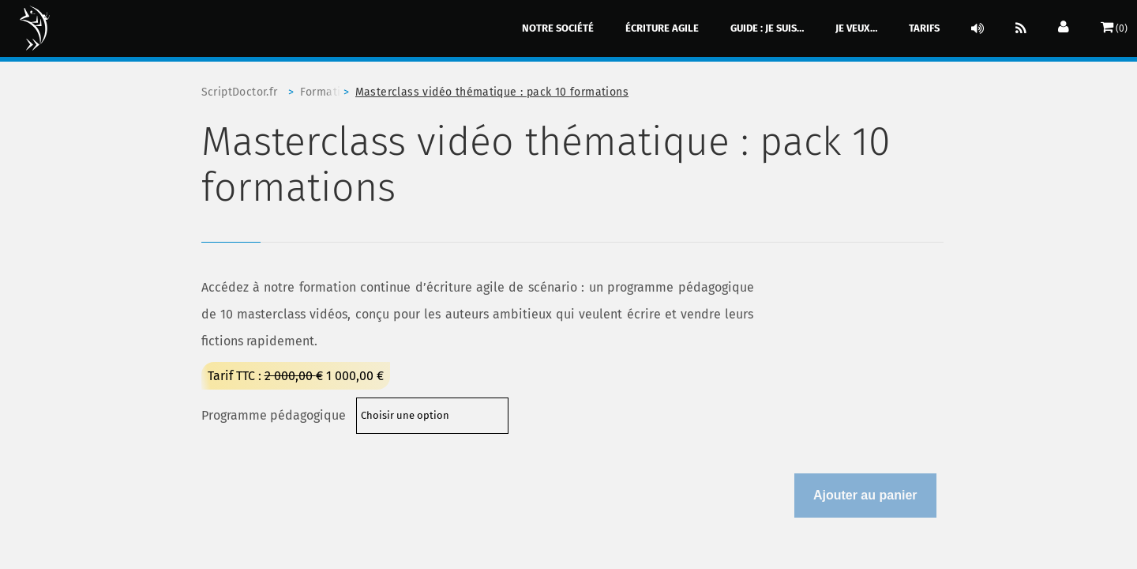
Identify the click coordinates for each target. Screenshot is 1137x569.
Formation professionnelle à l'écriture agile (327, 92)
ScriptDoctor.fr (239, 92)
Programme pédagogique (273, 415)
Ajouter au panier (865, 495)
